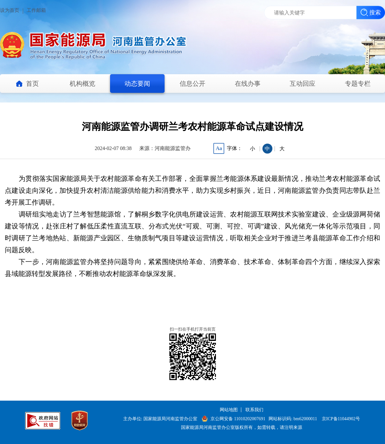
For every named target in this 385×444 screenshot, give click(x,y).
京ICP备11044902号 (341, 418)
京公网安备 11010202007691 (238, 418)
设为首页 (9, 10)
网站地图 (229, 409)
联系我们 (254, 409)
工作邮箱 (36, 10)
